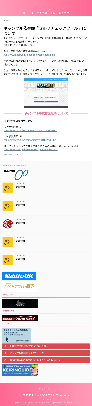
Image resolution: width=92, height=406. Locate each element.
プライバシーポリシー (46, 389)
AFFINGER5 (75, 403)
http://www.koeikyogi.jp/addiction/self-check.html (29, 54)
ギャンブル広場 (46, 399)
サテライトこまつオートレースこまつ (46, 13)
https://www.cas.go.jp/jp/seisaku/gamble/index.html (31, 149)
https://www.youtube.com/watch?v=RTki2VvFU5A (30, 140)
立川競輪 (20, 187)
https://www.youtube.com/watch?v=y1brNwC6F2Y (30, 130)
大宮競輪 (20, 241)
